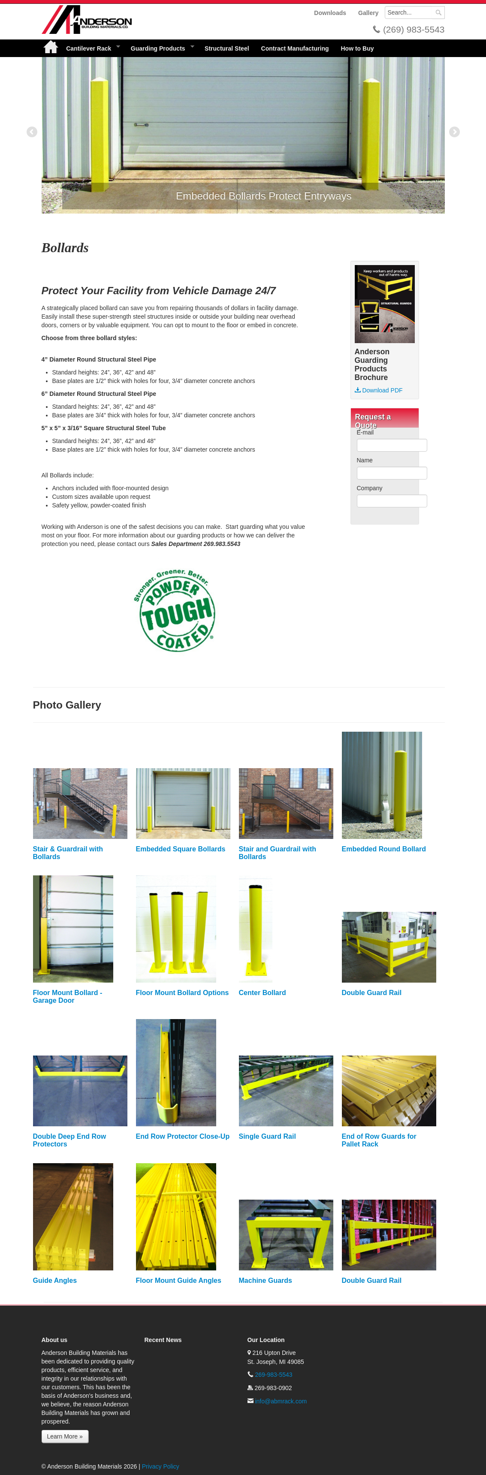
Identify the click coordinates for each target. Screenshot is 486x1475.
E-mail (365, 432)
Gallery (368, 12)
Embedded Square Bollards (181, 849)
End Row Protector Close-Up (183, 1136)
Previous (32, 132)
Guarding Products (159, 48)
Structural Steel (227, 48)
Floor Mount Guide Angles (178, 1280)
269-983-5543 (273, 1374)
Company (370, 488)
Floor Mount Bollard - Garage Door (68, 996)
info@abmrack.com (281, 1401)
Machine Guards (265, 1280)
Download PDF (379, 390)
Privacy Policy (160, 1466)
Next (453, 132)
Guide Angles (55, 1280)
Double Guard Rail (372, 992)
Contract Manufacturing (295, 48)
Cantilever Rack (90, 48)
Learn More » (65, 1436)
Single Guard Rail (267, 1136)
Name (365, 460)
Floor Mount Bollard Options (182, 992)
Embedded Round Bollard (384, 849)
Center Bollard (262, 992)
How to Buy (357, 48)
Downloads (330, 12)
